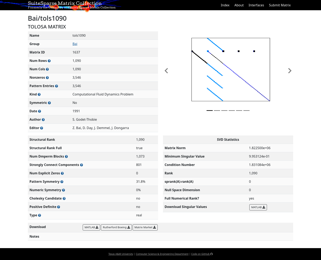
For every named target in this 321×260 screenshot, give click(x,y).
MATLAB (258, 207)
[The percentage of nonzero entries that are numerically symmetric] (63, 190)
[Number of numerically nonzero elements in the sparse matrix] (47, 77)
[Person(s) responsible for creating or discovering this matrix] (43, 119)
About (239, 5)
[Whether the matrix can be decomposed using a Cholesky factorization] (64, 198)
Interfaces (256, 5)
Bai (74, 44)
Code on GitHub (202, 254)
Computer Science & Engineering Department (162, 254)
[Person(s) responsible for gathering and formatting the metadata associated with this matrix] (41, 128)
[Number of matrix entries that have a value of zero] (62, 173)
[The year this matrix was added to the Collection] (39, 111)
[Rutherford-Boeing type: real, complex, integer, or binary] (39, 215)
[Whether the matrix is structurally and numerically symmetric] (49, 103)
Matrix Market (145, 227)
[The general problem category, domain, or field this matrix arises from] (39, 94)
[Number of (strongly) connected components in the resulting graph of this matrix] (81, 165)
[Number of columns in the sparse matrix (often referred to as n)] (47, 69)
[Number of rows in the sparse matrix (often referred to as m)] (49, 61)
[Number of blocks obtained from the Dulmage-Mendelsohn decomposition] (66, 156)
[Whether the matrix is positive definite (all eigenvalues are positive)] (58, 207)
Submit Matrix (280, 5)
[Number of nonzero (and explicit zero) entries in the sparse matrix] (56, 86)
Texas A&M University (120, 254)
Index (225, 5)
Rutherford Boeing (116, 227)
